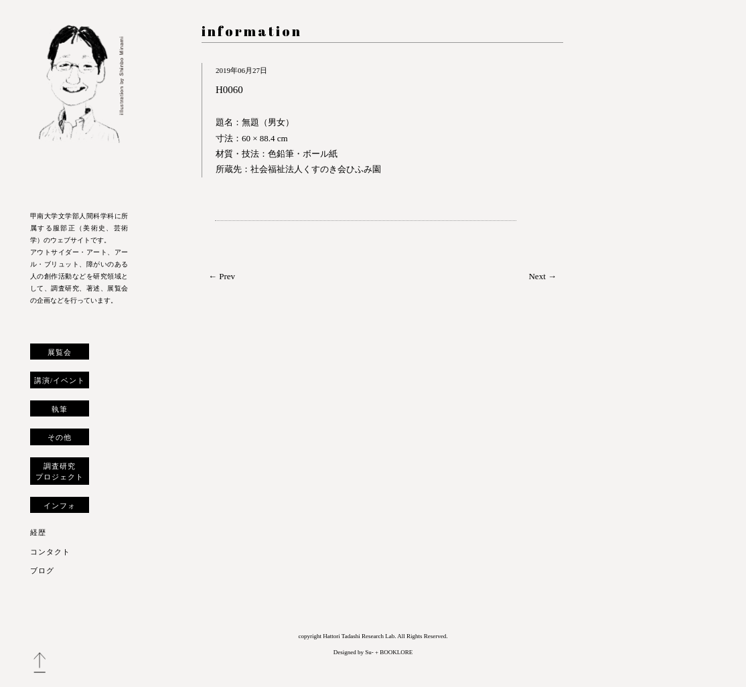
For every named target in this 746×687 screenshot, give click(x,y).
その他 (60, 437)
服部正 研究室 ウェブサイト (79, 108)
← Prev (221, 276)
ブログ (42, 570)
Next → (542, 276)
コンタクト (50, 552)
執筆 (60, 409)
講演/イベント (59, 380)
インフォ (60, 506)
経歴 (38, 532)
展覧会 (60, 352)
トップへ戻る (39, 663)
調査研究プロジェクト (59, 471)
